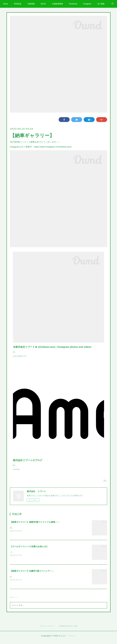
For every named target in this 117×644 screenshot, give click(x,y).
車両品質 (17, 4)
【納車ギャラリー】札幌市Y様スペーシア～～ (32, 574)
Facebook (73, 4)
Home (5, 4)
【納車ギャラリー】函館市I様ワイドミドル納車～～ (35, 525)
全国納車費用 (57, 4)
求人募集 (101, 4)
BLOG (43, 4)
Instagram (87, 4)
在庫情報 (31, 4)
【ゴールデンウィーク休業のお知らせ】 (29, 549)
